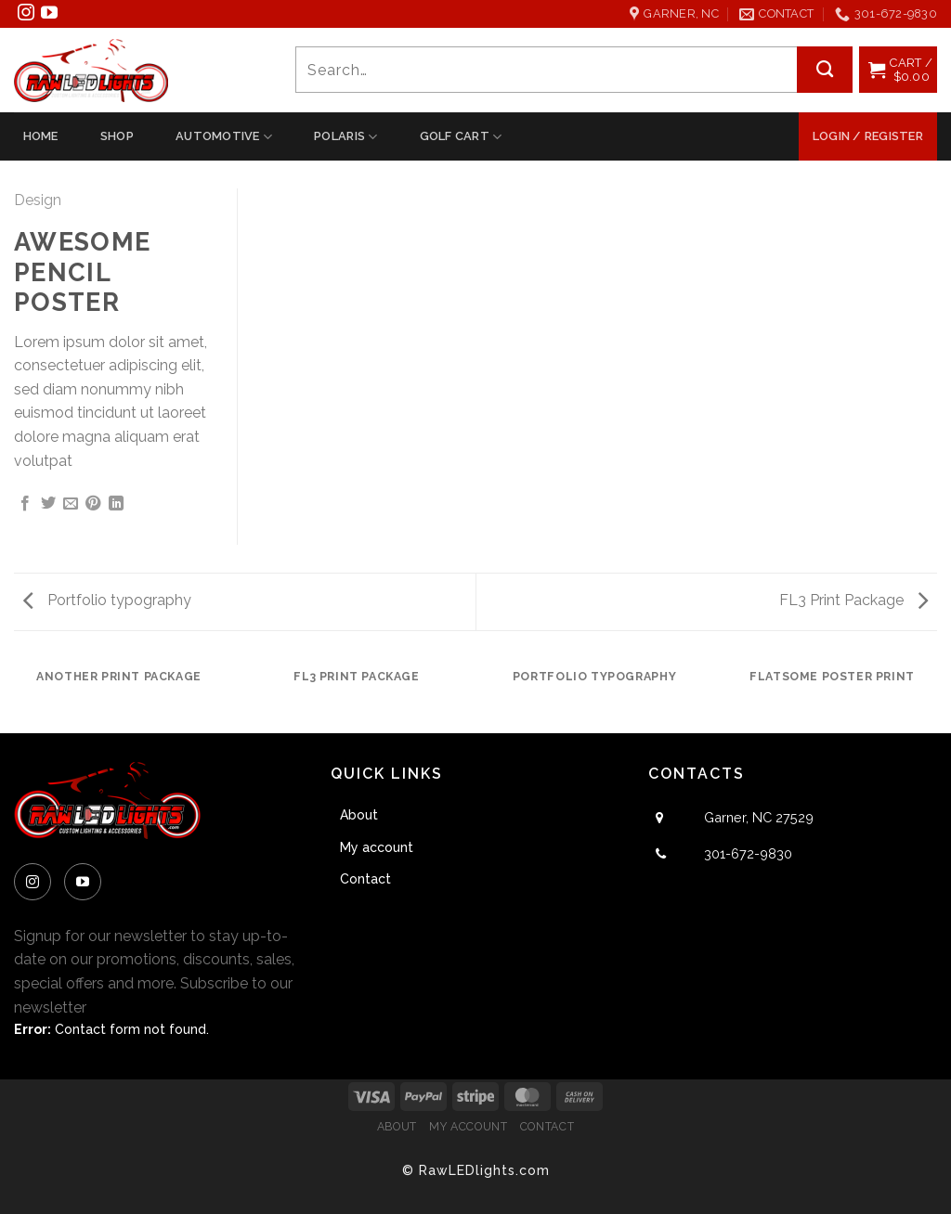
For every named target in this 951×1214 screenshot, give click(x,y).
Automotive (224, 137)
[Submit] (825, 69)
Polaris (345, 137)
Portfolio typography (107, 600)
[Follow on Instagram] (26, 15)
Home (41, 136)
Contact (365, 879)
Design (37, 200)
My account (376, 847)
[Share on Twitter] (48, 504)
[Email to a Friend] (70, 504)
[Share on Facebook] (25, 504)
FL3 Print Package (853, 600)
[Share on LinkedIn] (116, 504)
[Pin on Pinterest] (92, 504)
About (359, 814)
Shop (117, 136)
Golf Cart (461, 137)
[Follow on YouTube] (49, 15)
